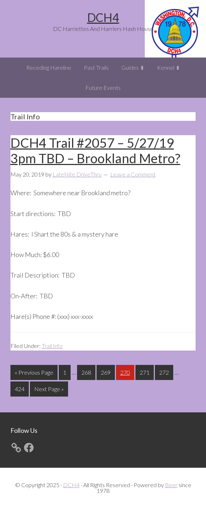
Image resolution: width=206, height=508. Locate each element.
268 (87, 371)
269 (106, 371)
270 (126, 371)
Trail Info (52, 345)
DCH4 (103, 17)
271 (145, 371)
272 (165, 371)
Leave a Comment (133, 174)
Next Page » (49, 390)
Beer (171, 484)
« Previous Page (34, 373)
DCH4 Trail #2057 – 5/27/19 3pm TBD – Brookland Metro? (95, 150)
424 (20, 388)
